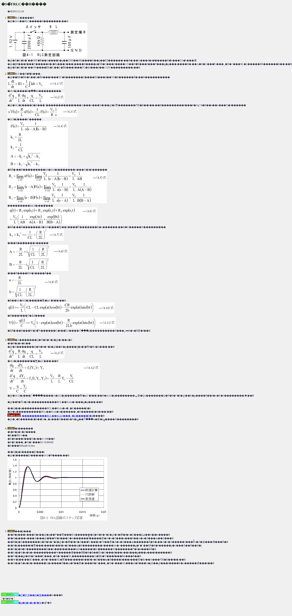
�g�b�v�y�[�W (21, 602)
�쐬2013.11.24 (149, 174)
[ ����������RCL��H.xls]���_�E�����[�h (50, 415)
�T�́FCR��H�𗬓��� (25, 595)
